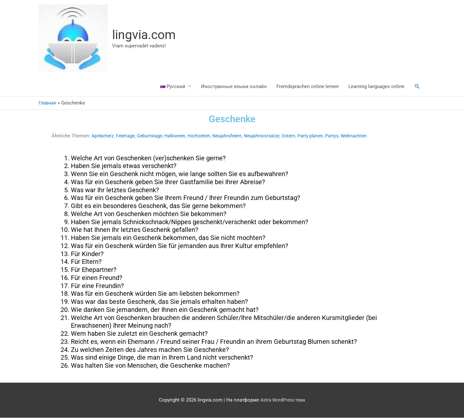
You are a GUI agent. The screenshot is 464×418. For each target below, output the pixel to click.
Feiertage (128, 136)
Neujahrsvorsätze (273, 136)
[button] (417, 87)
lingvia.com (145, 34)
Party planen (324, 136)
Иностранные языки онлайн (234, 87)
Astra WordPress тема (283, 400)
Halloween (180, 136)
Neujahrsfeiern (236, 136)
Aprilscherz (104, 136)
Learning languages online (376, 87)
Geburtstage (153, 136)
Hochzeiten (206, 136)
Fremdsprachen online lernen (307, 87)
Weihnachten (369, 136)
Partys (346, 136)
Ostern (301, 136)
